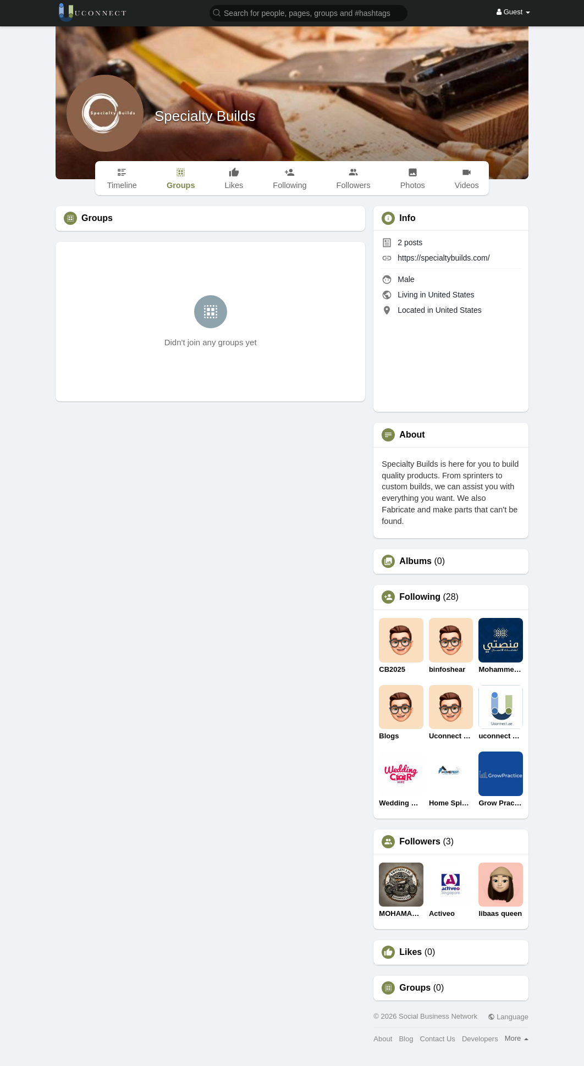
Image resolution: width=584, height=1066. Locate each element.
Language (508, 1016)
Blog (406, 1038)
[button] (308, 12)
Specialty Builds (205, 116)
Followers (419, 841)
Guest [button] (513, 12)
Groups (415, 988)
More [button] (516, 1038)
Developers (480, 1038)
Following (419, 597)
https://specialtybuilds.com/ (443, 257)
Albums (415, 561)
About (382, 1038)
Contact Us (437, 1038)
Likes (410, 952)
